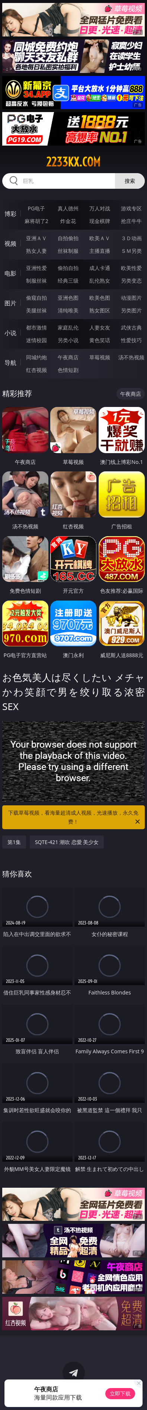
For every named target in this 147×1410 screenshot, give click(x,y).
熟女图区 (99, 310)
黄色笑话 (99, 340)
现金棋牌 (99, 221)
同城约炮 (36, 357)
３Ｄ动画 (131, 238)
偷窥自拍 (36, 297)
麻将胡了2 (36, 221)
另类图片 (131, 310)
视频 (10, 243)
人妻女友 (99, 327)
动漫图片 (131, 297)
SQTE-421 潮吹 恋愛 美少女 (67, 842)
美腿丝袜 (36, 310)
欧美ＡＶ (99, 238)
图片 (10, 303)
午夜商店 (68, 357)
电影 (10, 273)
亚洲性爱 (36, 267)
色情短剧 (68, 369)
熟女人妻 (36, 250)
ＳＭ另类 (131, 250)
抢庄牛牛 (131, 221)
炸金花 (68, 221)
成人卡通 (99, 267)
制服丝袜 (36, 280)
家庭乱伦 (68, 327)
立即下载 (120, 1393)
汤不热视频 (131, 357)
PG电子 (36, 208)
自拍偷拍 (68, 238)
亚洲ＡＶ (36, 238)
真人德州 (68, 208)
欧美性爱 (131, 267)
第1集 (14, 842)
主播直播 (99, 250)
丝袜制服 (68, 250)
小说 (10, 333)
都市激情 (36, 327)
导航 (10, 363)
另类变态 (131, 280)
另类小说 (68, 340)
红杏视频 (36, 369)
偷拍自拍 (68, 267)
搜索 (130, 180)
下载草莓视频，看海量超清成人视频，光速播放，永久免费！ (74, 817)
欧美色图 (99, 297)
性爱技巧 (131, 340)
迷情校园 (36, 340)
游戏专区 (131, 208)
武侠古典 (131, 327)
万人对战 (99, 208)
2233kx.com (73, 162)
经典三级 (68, 280)
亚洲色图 (68, 297)
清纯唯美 (68, 310)
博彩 (10, 214)
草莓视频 (99, 357)
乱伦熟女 (99, 280)
